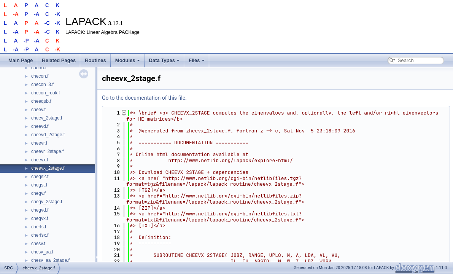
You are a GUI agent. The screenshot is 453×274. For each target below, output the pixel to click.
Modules (127, 60)
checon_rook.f (45, 93)
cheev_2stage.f (46, 118)
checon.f (39, 76)
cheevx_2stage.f (47, 168)
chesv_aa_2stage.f (50, 260)
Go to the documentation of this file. (144, 98)
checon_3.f (42, 84)
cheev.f (38, 109)
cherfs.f (38, 226)
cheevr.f (39, 143)
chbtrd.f (38, 67)
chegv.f (38, 193)
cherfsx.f (39, 235)
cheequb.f (41, 101)
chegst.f (39, 185)
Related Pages (59, 60)
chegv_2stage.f (46, 201)
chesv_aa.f (42, 252)
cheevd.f (39, 126)
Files (197, 60)
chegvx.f (39, 218)
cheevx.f (39, 159)
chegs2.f (39, 176)
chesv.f (38, 243)
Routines (95, 60)
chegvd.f (39, 210)
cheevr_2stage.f (47, 151)
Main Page (20, 60)
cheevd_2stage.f (48, 134)
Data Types (164, 60)
